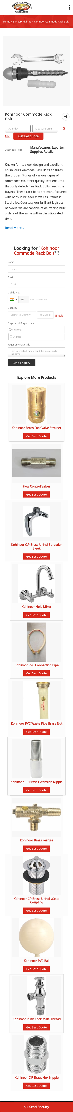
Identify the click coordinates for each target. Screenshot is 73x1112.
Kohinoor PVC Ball (36, 961)
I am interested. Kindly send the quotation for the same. (36, 352)
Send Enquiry (36, 1107)
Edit (59, 315)
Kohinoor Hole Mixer (36, 607)
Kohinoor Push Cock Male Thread (37, 1019)
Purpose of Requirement (21, 323)
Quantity (12, 307)
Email (10, 277)
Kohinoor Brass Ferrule (36, 840)
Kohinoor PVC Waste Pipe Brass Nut (36, 724)
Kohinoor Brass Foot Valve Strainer (36, 428)
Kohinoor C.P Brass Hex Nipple (37, 1078)
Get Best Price (28, 136)
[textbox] (45, 128)
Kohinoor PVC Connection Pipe (37, 665)
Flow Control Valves (36, 486)
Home (6, 21)
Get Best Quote (36, 436)
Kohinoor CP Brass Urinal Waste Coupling (36, 900)
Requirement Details (19, 344)
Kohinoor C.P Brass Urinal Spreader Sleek (36, 546)
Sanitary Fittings (22, 21)
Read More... (14, 227)
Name (11, 262)
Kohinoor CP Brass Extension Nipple (36, 782)
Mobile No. (14, 292)
